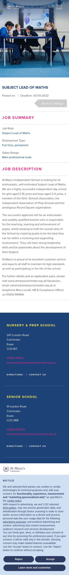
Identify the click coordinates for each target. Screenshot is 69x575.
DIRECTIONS (15, 374)
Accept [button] (50, 559)
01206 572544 (16, 429)
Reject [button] (18, 559)
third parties (9, 507)
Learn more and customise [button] (34, 567)
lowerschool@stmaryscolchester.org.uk (31, 363)
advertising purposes (14, 521)
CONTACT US (37, 374)
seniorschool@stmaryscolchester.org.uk (31, 434)
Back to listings (53, 103)
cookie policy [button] (14, 500)
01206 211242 (15, 358)
